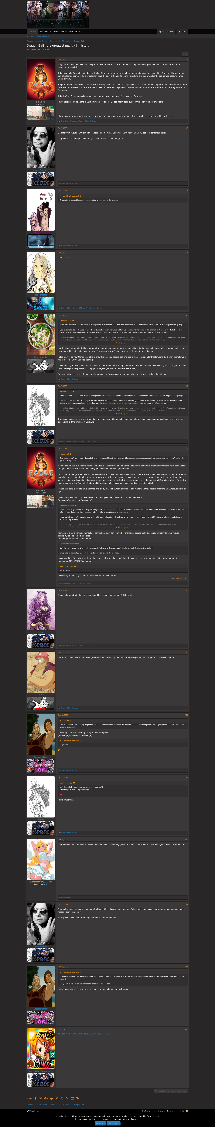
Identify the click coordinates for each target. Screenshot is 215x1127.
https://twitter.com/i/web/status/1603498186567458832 (85, 1034)
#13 (185, 904)
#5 (186, 315)
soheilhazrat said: (68, 566)
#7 (186, 448)
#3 (186, 190)
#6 (186, 386)
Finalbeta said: (66, 321)
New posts (31, 36)
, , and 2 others (80, 441)
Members (73, 31)
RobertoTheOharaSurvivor (42, 1071)
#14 (185, 967)
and (77, 583)
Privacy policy (172, 1111)
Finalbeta (32, 50)
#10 (185, 715)
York (41, 632)
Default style (33, 1111)
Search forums (43, 36)
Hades (42, 428)
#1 (186, 60)
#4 (186, 253)
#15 (185, 1029)
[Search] (182, 31)
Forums (32, 31)
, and (79, 121)
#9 (186, 653)
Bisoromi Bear (42, 757)
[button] (50, 31)
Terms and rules (159, 1111)
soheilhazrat (42, 295)
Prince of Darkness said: (70, 196)
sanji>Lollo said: (67, 783)
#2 (186, 128)
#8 (186, 590)
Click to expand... (123, 343)
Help (182, 1111)
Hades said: (65, 454)
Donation (44, 31)
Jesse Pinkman (41, 170)
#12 (185, 840)
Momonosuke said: (68, 505)
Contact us (146, 1111)
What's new (59, 31)
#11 (185, 777)
